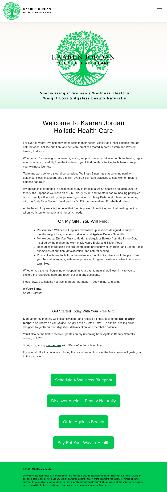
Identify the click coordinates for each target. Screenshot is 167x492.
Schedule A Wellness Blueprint (83, 380)
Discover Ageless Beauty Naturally (83, 400)
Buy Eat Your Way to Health (83, 442)
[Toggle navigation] (159, 11)
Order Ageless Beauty (83, 421)
